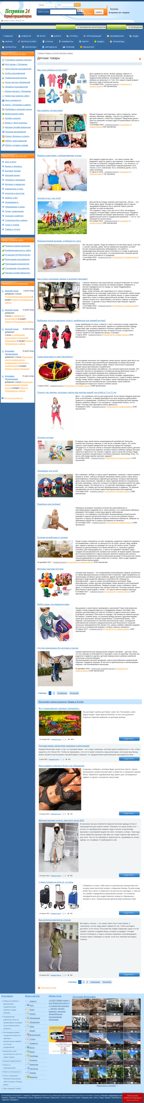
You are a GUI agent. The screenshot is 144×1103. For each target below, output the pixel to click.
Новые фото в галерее (106, 1086)
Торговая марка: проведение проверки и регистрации (64, 746)
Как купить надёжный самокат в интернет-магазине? (62, 279)
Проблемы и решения (120, 1098)
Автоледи (61, 1011)
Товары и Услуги (52, 53)
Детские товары (66, 53)
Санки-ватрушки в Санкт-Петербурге (55, 356)
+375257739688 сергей (58, 1000)
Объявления (22, 1098)
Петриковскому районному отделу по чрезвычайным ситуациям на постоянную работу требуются (13, 1023)
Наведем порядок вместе (12, 1061)
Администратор (111, 84)
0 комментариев (131, 257)
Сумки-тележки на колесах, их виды (56, 882)
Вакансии (38, 1098)
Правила (12, 1098)
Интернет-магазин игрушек (50, 569)
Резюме (46, 1098)
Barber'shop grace (60, 1003)
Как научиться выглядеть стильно (55, 920)
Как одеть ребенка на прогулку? (52, 70)
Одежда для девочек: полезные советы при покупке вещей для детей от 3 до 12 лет (76, 392)
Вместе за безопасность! (12, 1072)
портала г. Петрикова (31, 1096)
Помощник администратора (103, 669)
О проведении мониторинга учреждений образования (16, 338)
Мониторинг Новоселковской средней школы (19, 385)
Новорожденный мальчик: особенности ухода (59, 241)
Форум (107, 1098)
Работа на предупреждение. (10, 1066)
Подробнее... (129, 739)
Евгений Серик (11, 291)
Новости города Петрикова (17, 369)
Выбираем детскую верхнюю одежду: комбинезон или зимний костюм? (71, 320)
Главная (41, 53)
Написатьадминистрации (133, 1097)
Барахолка (55, 1098)
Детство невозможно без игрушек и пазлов (57, 648)
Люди (101, 1098)
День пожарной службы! (12, 1089)
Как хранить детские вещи (50, 110)
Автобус (53, 1009)
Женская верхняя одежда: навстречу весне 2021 (61, 820)
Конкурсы (14, 1100)
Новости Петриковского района (19, 322)
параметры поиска (85, 13)
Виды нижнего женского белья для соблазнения (61, 766)
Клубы (77, 1098)
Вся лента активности (13, 398)
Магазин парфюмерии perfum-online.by (116, 1096)
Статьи (63, 1098)
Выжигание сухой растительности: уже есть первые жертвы (13, 1054)
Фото (96, 1098)
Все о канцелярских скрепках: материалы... (59, 708)
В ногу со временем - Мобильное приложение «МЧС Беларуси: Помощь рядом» (13, 1080)
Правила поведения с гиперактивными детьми (59, 155)
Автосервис (53, 1020)
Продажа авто (87, 1098)
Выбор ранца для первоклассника (53, 604)
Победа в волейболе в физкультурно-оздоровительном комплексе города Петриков (11, 1007)
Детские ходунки (45, 437)
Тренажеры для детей (47, 471)
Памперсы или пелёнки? (49, 504)
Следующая (62, 693)
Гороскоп (5, 1100)
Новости (70, 1098)
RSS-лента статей (48, 988)
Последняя (74, 693)
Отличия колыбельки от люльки (52, 537)
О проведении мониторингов (18, 297)
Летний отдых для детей (48, 198)
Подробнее (124, 84)
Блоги (31, 1098)
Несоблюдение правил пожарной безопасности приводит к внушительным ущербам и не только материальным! (12, 1039)
